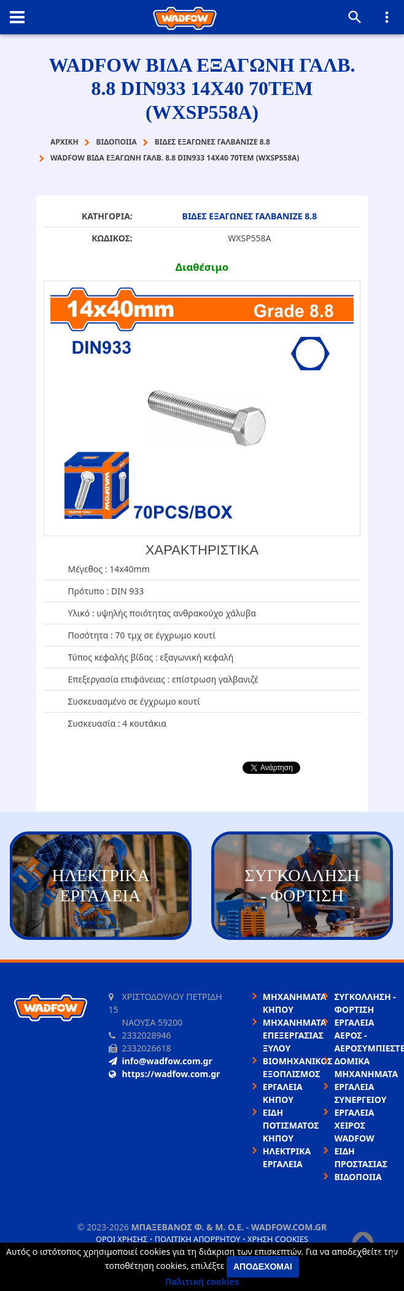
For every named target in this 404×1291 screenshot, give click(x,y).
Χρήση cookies (277, 1238)
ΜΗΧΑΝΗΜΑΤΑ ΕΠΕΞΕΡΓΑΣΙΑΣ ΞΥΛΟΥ (295, 1035)
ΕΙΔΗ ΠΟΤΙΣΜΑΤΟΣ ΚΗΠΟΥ (291, 1125)
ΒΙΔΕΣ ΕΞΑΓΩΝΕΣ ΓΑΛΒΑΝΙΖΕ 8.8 (249, 216)
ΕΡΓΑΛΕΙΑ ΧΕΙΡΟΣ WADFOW (354, 1125)
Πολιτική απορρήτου (198, 1238)
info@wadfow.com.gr (160, 1061)
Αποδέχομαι (262, 1266)
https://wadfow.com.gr (164, 1074)
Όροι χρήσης (121, 1238)
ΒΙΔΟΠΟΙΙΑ (357, 1177)
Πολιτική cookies (202, 1281)
